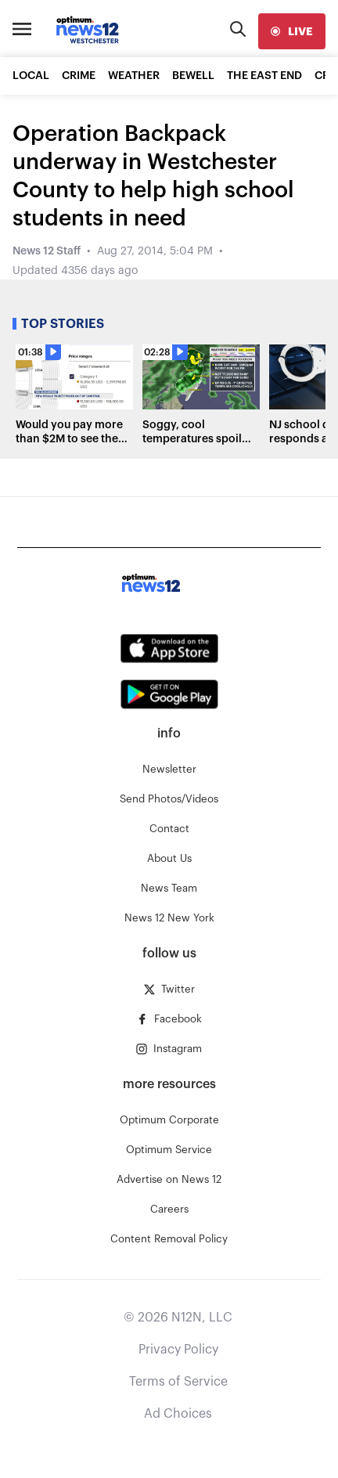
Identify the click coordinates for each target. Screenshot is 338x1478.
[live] (291, 31)
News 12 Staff (47, 251)
